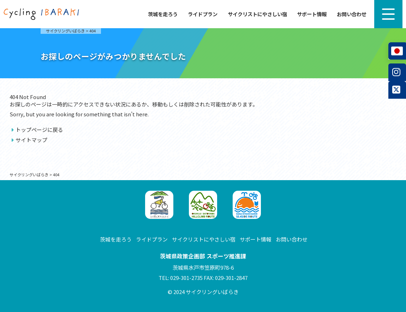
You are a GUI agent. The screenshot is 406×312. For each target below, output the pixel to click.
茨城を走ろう (163, 14)
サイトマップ (31, 139)
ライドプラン (202, 14)
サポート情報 (312, 14)
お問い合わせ (351, 14)
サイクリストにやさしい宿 (257, 14)
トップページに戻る (39, 129)
